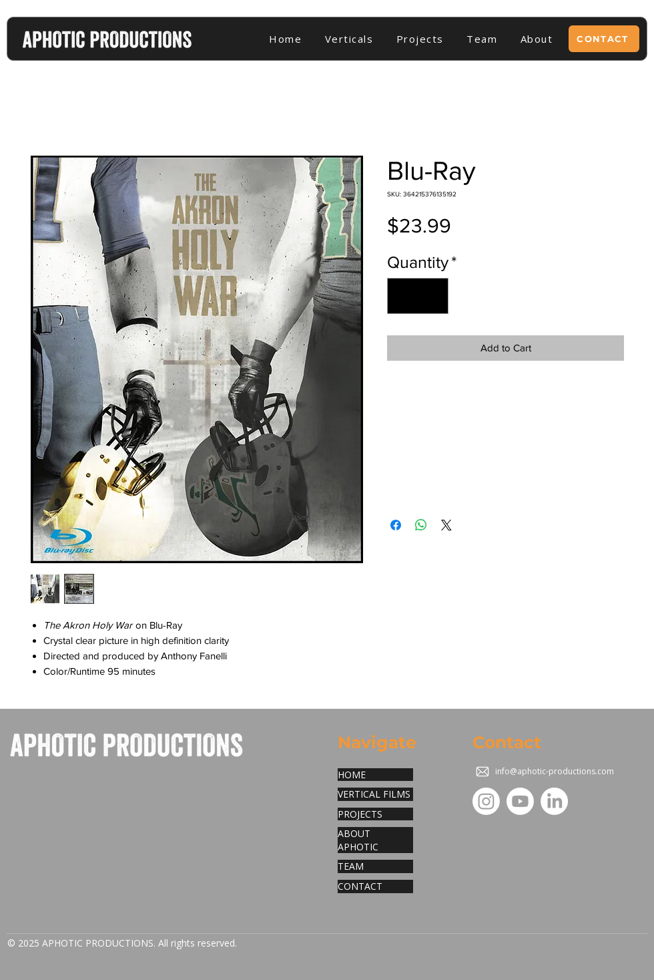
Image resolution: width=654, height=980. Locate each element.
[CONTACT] (604, 38)
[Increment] (433, 296)
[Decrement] (403, 296)
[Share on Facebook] (396, 525)
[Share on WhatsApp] (421, 525)
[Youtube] (520, 801)
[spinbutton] (418, 296)
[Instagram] (486, 801)
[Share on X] (446, 525)
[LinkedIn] (554, 801)
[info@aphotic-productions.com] (546, 772)
